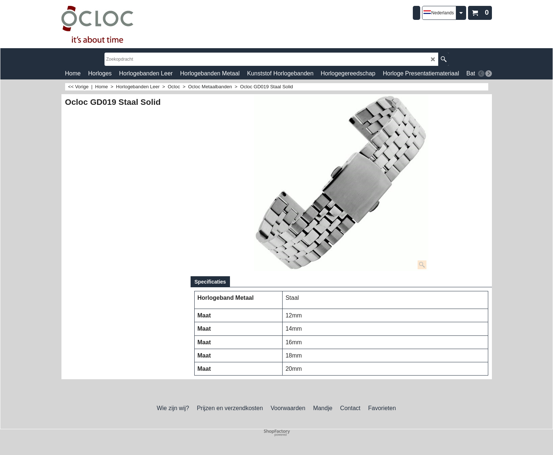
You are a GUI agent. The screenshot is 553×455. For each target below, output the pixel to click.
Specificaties (210, 282)
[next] (488, 73)
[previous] (481, 73)
